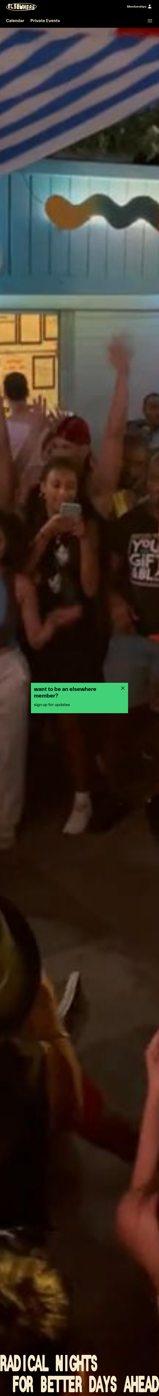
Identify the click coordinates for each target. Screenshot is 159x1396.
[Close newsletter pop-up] (123, 688)
